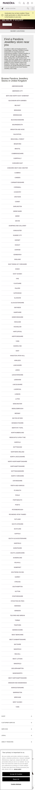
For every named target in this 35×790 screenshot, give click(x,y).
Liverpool (17, 389)
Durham (17, 250)
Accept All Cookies (16, 774)
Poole (17, 495)
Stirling (17, 582)
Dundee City (17, 235)
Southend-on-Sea (17, 572)
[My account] (24, 3)
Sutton (17, 591)
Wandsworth (17, 673)
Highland (17, 322)
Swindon (17, 610)
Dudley (17, 245)
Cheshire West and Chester (17, 168)
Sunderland (17, 557)
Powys (17, 505)
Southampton (17, 586)
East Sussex (17, 274)
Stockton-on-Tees (17, 601)
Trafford (17, 625)
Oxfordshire (17, 480)
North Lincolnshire (17, 456)
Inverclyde (17, 346)
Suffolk (17, 533)
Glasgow (17, 298)
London (17, 394)
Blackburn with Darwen (17, 100)
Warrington (17, 692)
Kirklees (17, 360)
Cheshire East (17, 163)
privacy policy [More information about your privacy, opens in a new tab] (17, 769)
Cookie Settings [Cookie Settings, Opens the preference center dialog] (16, 784)
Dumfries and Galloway (17, 225)
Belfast (17, 105)
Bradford (17, 144)
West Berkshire (17, 634)
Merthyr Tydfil (17, 428)
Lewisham (17, 379)
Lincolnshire (17, 384)
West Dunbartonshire (17, 639)
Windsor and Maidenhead (17, 683)
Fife (17, 278)
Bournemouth (17, 124)
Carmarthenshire (17, 182)
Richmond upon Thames (17, 514)
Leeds (17, 370)
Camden (17, 177)
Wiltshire (17, 644)
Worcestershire (17, 687)
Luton (17, 399)
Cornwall (17, 187)
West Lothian (17, 659)
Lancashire (17, 365)
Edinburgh (17, 254)
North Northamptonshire (17, 461)
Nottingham (17, 447)
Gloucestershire (17, 302)
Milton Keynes (17, 418)
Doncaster (17, 230)
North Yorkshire (17, 476)
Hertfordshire (17, 336)
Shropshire (17, 548)
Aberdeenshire (17, 86)
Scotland (17, 529)
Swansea (17, 606)
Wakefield (17, 649)
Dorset (17, 240)
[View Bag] (28, 3)
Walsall (17, 654)
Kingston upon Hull (17, 355)
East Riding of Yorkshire (17, 264)
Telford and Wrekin (17, 615)
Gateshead (17, 293)
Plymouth (17, 490)
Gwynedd (17, 307)
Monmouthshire (17, 423)
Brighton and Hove (18, 129)
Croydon (17, 197)
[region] (16, 770)
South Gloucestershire (17, 538)
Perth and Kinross (17, 485)
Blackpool (17, 134)
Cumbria (17, 173)
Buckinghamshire (17, 120)
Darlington (17, 206)
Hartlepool (17, 331)
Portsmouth (17, 500)
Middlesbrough (17, 408)
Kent (17, 351)
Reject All (16, 779)
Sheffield (17, 543)
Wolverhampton (17, 668)
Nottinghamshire (17, 471)
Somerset (17, 567)
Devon (17, 221)
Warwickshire (17, 630)
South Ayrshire (17, 524)
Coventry (17, 192)
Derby (17, 216)
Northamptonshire (17, 466)
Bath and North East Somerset (17, 96)
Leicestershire (17, 375)
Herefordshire (17, 317)
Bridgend (17, 110)
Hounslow (17, 326)
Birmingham (17, 115)
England (17, 259)
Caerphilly (17, 158)
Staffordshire (17, 596)
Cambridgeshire (18, 153)
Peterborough (17, 509)
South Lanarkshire (17, 553)
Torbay (17, 620)
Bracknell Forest (17, 139)
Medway (17, 413)
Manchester (17, 403)
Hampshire (17, 312)
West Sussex (17, 702)
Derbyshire (17, 211)
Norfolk (17, 442)
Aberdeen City (17, 91)
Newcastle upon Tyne (17, 437)
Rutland (17, 519)
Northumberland (17, 432)
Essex (17, 269)
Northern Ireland (17, 452)
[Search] (20, 3)
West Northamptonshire (17, 678)
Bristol (17, 148)
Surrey (17, 577)
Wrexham (17, 697)
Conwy (17, 201)
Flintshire (17, 283)
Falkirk (17, 288)
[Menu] (32, 3)
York (17, 341)
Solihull (17, 562)
